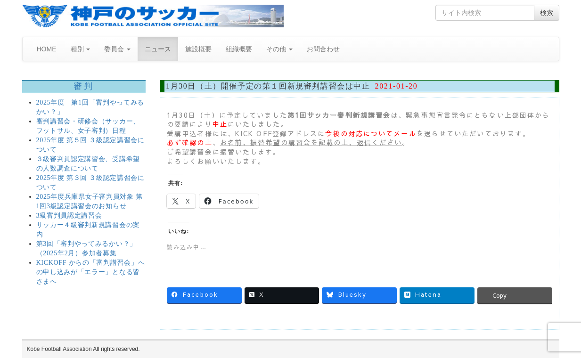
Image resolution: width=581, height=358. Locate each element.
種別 (80, 49)
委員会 (117, 49)
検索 (546, 12)
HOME (47, 49)
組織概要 (239, 49)
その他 (279, 49)
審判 (84, 86)
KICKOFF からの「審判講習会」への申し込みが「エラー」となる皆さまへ (90, 272)
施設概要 (198, 49)
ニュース (158, 49)
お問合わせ (323, 49)
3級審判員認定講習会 (69, 215)
